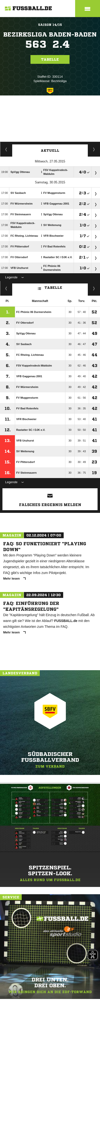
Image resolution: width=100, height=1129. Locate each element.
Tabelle (50, 59)
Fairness (6, 288)
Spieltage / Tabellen (94, 149)
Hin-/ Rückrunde (94, 288)
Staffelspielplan (6, 149)
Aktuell (50, 150)
